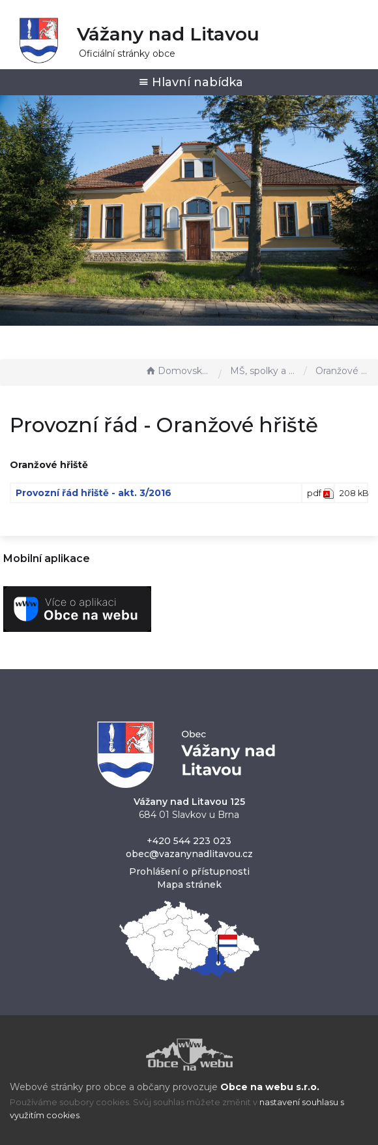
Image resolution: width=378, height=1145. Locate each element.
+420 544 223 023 (189, 841)
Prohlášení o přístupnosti (189, 871)
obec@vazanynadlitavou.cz (189, 854)
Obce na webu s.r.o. (269, 1087)
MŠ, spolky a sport (264, 371)
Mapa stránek (189, 884)
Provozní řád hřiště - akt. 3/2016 (93, 493)
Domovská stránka (178, 371)
